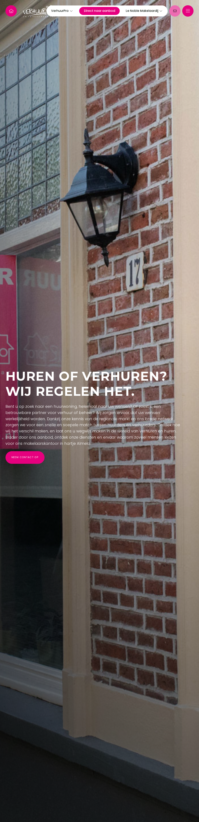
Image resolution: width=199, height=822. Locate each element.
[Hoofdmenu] (188, 11)
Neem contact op (25, 457)
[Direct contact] (175, 11)
